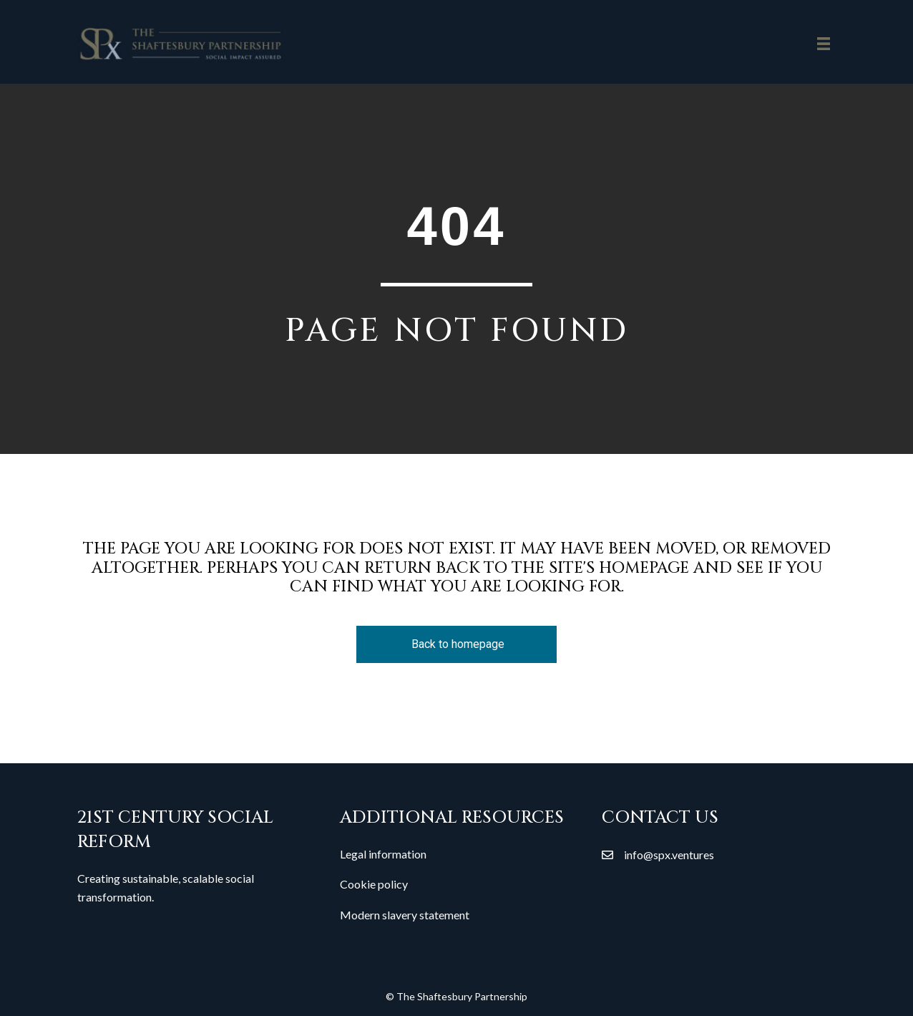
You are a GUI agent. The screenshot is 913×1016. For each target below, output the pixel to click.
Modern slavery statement (404, 914)
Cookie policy (374, 884)
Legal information (383, 854)
